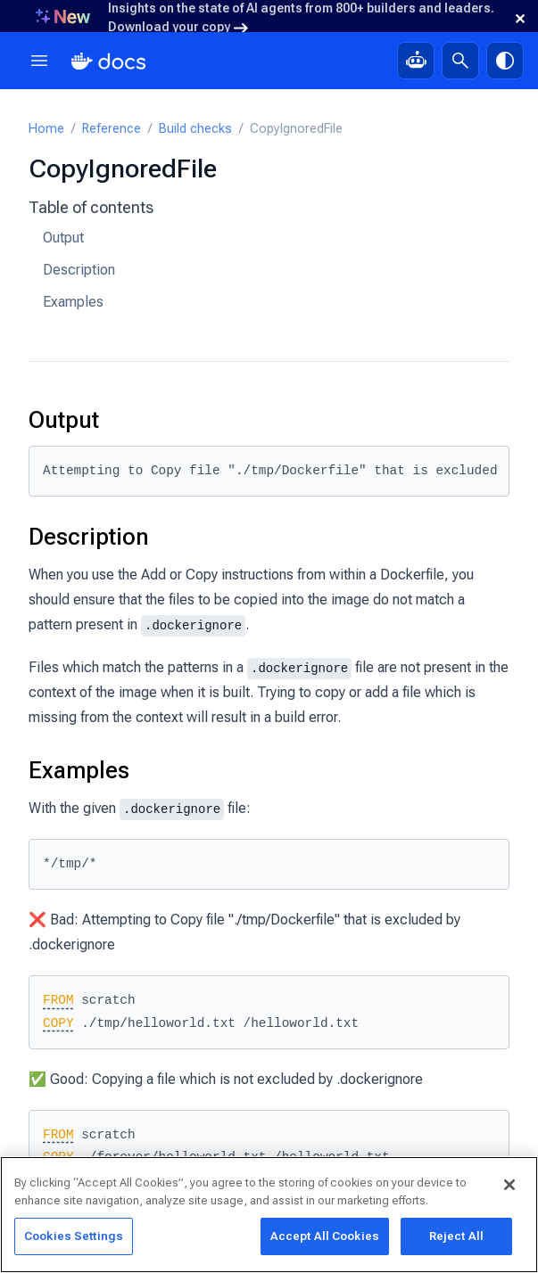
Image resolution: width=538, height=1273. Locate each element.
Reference (111, 128)
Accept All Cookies (324, 1237)
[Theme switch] (505, 60)
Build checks (195, 128)
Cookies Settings (73, 1237)
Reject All (456, 1237)
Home (46, 128)
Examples (73, 301)
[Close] (509, 1186)
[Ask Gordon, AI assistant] (416, 60)
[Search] (460, 60)
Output (63, 237)
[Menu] (39, 60)
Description (79, 269)
